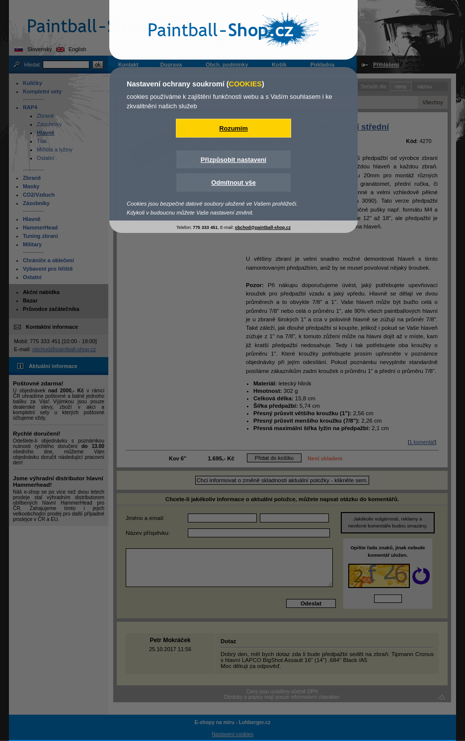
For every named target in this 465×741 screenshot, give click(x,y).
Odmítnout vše (233, 182)
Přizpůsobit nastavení (233, 159)
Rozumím (233, 128)
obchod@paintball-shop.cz (263, 227)
